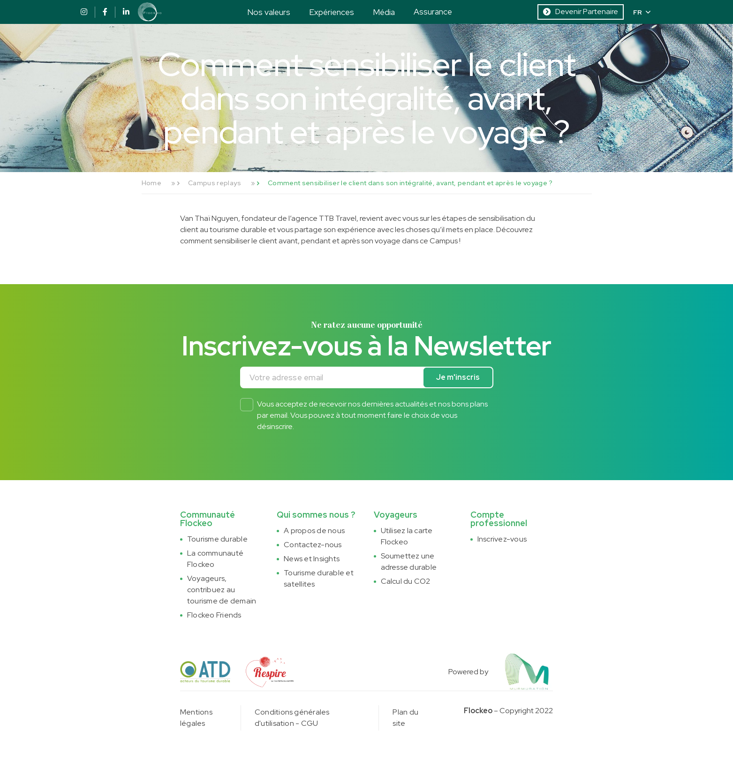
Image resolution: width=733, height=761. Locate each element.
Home (151, 183)
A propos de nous (314, 530)
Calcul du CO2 (406, 581)
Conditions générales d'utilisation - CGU (292, 717)
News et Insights (312, 559)
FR (641, 12)
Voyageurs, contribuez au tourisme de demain (221, 589)
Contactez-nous (312, 545)
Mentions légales (196, 717)
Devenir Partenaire (580, 11)
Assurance (433, 11)
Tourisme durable (217, 539)
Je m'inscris (458, 377)
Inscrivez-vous (502, 539)
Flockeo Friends (214, 615)
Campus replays (214, 183)
